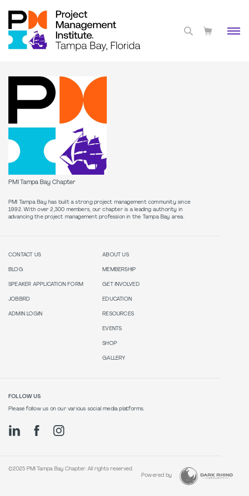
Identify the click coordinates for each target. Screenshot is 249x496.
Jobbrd (19, 299)
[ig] (59, 430)
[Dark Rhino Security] (206, 476)
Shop (109, 343)
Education (117, 299)
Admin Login (25, 314)
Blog (15, 270)
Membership (119, 270)
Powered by (156, 475)
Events (112, 329)
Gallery (113, 358)
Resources (118, 314)
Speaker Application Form (45, 284)
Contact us (24, 255)
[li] (14, 430)
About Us (115, 255)
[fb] (37, 430)
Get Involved (121, 284)
